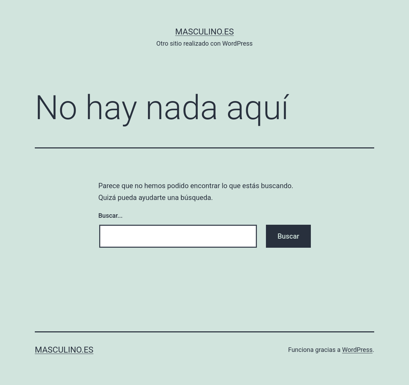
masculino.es (204, 32)
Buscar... (111, 215)
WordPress (357, 349)
